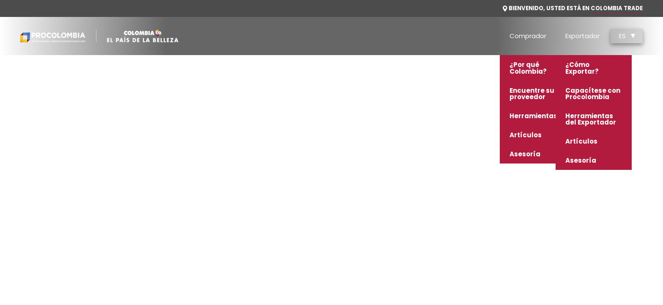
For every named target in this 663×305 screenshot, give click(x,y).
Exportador (582, 35)
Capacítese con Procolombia (592, 93)
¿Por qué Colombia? (528, 67)
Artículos (526, 134)
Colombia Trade (617, 8)
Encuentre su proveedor (532, 93)
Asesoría (525, 154)
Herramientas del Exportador (590, 119)
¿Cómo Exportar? (582, 67)
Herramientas (533, 115)
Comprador (528, 35)
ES (627, 35)
